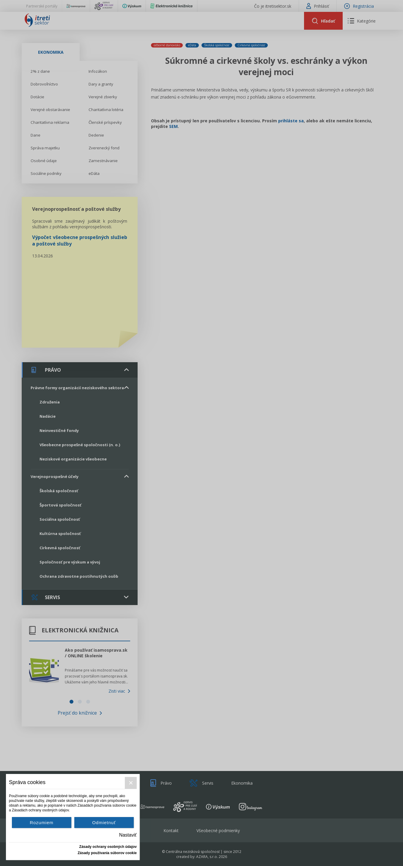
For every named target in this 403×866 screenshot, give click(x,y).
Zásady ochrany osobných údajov (108, 847)
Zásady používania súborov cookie (107, 853)
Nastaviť (128, 834)
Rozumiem (41, 822)
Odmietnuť (104, 822)
